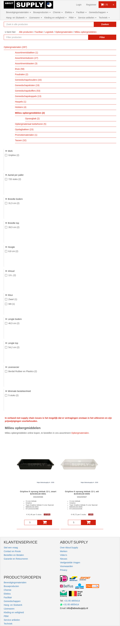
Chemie (58, 12)
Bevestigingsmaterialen (18, 12)
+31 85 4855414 (72, 600)
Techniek (104, 17)
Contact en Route (12, 551)
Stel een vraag (11, 547)
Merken (63, 551)
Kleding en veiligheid (55, 17)
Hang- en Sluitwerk (16, 17)
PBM (72, 17)
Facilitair (81, 12)
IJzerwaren (35, 17)
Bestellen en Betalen (14, 555)
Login (78, 4)
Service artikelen (87, 17)
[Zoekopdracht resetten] (88, 24)
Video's (63, 555)
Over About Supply (69, 547)
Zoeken (105, 24)
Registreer (91, 4)
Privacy (63, 570)
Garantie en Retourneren (16, 559)
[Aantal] (30, 522)
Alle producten (26, 32)
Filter (102, 37)
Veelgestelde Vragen (70, 562)
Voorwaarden (66, 566)
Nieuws (63, 559)
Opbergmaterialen (80, 433)
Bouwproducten (42, 12)
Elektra (69, 12)
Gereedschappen (98, 12)
